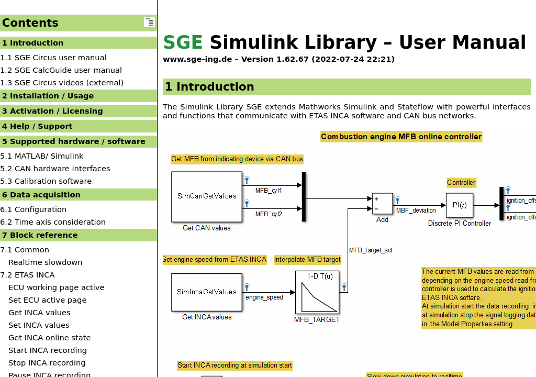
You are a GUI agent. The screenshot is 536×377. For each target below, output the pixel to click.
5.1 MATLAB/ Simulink (42, 155)
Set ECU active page (47, 299)
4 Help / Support (37, 125)
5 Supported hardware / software (74, 141)
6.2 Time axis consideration (53, 221)
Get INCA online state (49, 337)
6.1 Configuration (33, 209)
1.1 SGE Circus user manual (53, 57)
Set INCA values (39, 324)
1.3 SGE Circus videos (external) (62, 82)
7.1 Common (24, 249)
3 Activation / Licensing (52, 110)
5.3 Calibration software (46, 180)
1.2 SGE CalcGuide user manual (61, 69)
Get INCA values (39, 312)
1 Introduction (33, 42)
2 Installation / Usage (48, 95)
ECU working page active (56, 287)
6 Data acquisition (41, 194)
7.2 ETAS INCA (27, 274)
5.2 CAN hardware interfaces (55, 168)
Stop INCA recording (47, 362)
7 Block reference (40, 234)
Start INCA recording (47, 350)
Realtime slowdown (45, 262)
